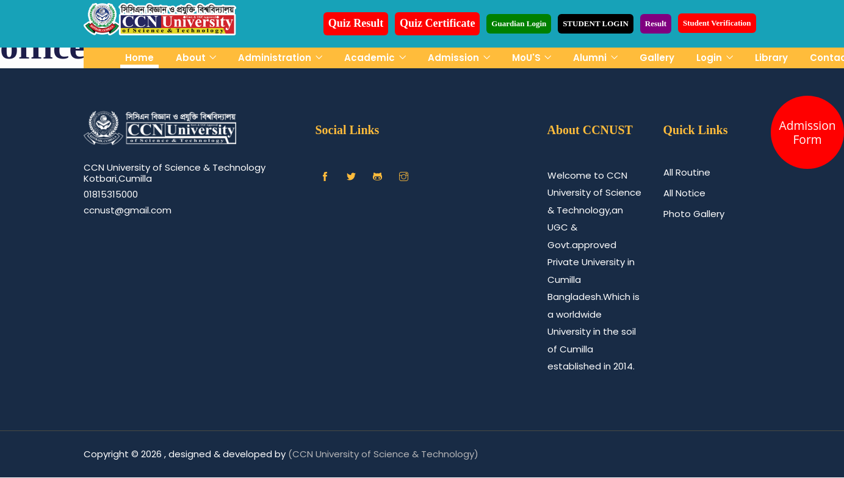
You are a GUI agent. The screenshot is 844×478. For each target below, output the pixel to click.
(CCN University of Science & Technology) (383, 454)
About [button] (192, 57)
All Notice (684, 193)
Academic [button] (370, 57)
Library (771, 57)
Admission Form (807, 132)
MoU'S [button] (527, 57)
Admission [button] (455, 57)
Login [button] (710, 57)
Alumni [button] (591, 57)
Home (139, 57)
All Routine (686, 172)
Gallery (657, 57)
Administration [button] (276, 57)
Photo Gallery (693, 213)
